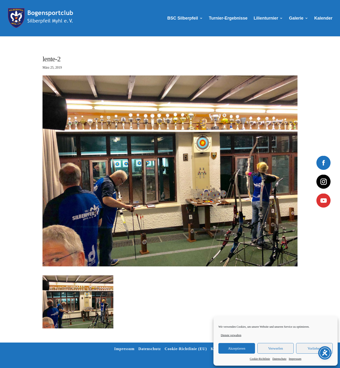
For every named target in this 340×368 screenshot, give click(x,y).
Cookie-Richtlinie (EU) (186, 349)
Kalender (323, 19)
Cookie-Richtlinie (260, 358)
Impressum (295, 358)
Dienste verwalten (231, 335)
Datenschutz (279, 358)
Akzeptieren (236, 348)
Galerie (296, 19)
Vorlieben (314, 348)
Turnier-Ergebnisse (228, 19)
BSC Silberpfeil (182, 19)
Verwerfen (275, 348)
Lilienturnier (266, 19)
